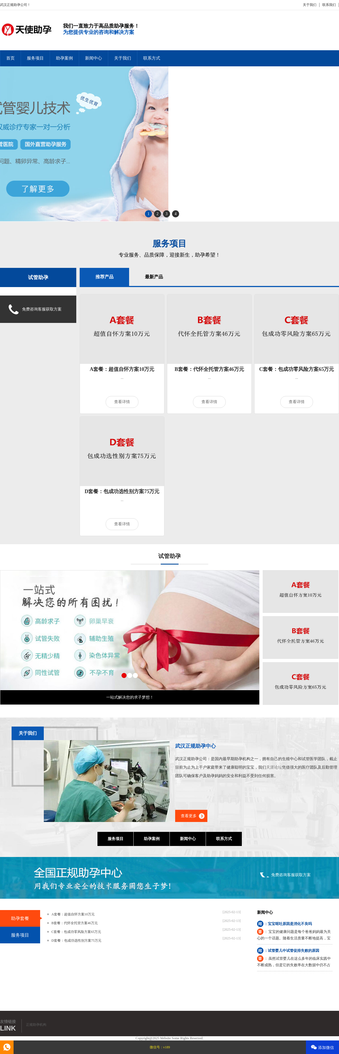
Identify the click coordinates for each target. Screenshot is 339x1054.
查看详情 (122, 402)
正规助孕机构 (36, 1025)
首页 (10, 58)
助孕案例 (64, 58)
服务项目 (35, 58)
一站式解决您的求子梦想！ (130, 697)
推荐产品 (104, 276)
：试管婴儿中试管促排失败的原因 (291, 950)
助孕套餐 (20, 918)
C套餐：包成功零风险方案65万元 (296, 369)
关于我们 (309, 5)
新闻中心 (93, 58)
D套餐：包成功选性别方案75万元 (122, 491)
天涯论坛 (274, 767)
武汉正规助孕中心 (195, 746)
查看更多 (189, 816)
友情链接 (8, 1022)
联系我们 (329, 5)
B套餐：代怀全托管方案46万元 (209, 369)
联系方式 (151, 58)
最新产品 (154, 276)
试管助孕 (38, 277)
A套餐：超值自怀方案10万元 (122, 369)
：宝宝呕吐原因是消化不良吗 (288, 924)
